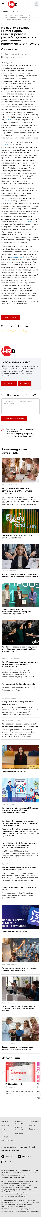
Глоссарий (33, 1129)
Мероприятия (7, 1141)
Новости (4, 1121)
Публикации (6, 1125)
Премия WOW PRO (19, 1128)
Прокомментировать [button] (14, 419)
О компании (34, 1121)
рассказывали (16, 257)
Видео (4, 1129)
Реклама (32, 1125)
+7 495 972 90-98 (10, 1150)
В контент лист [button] (11, 318)
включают (6, 145)
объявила (31, 222)
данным (8, 120)
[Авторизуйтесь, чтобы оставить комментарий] (20, 406)
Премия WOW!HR (19, 1122)
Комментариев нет (11, 57)
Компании (5, 1133)
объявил (5, 201)
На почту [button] (24, 384)
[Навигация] (3, 4)
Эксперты (5, 1137)
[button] (36, 4)
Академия (19, 1133)
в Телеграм (9, 384)
